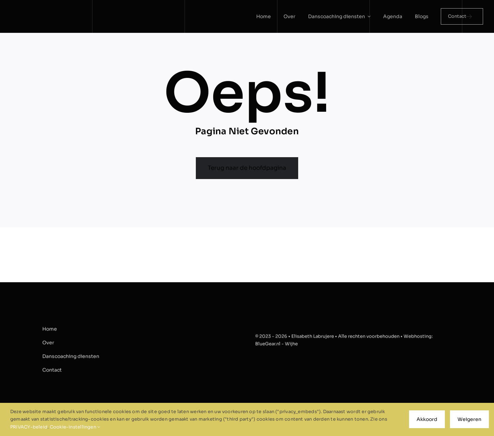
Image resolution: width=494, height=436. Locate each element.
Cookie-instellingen (75, 427)
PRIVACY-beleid (28, 427)
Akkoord (427, 419)
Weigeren (469, 419)
